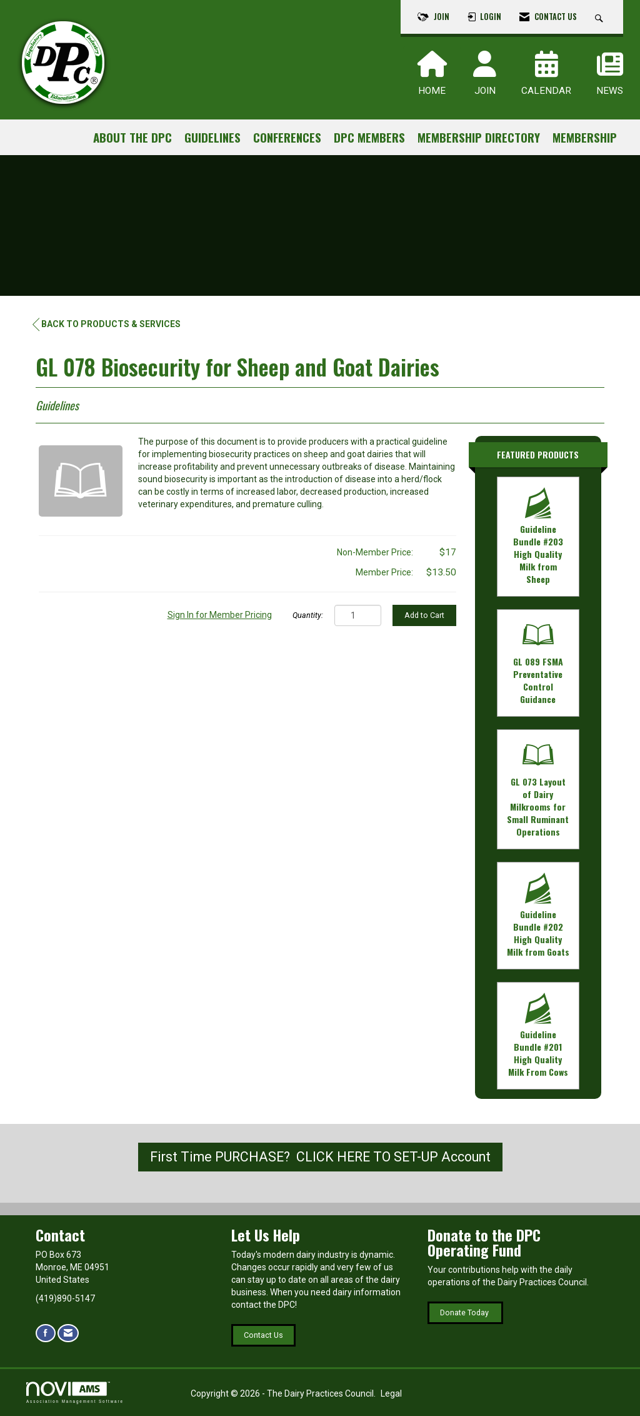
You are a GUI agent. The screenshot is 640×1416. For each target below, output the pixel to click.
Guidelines (212, 137)
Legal (391, 1393)
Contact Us (263, 1335)
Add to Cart (424, 615)
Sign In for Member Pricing (220, 615)
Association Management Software (75, 1392)
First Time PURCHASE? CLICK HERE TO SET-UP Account (320, 1157)
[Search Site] (601, 16)
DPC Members (369, 137)
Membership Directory (479, 137)
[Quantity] (357, 615)
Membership (584, 137)
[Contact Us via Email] (68, 1333)
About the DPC (132, 137)
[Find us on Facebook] (46, 1333)
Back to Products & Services (106, 324)
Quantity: (307, 615)
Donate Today (465, 1312)
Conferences (287, 137)
